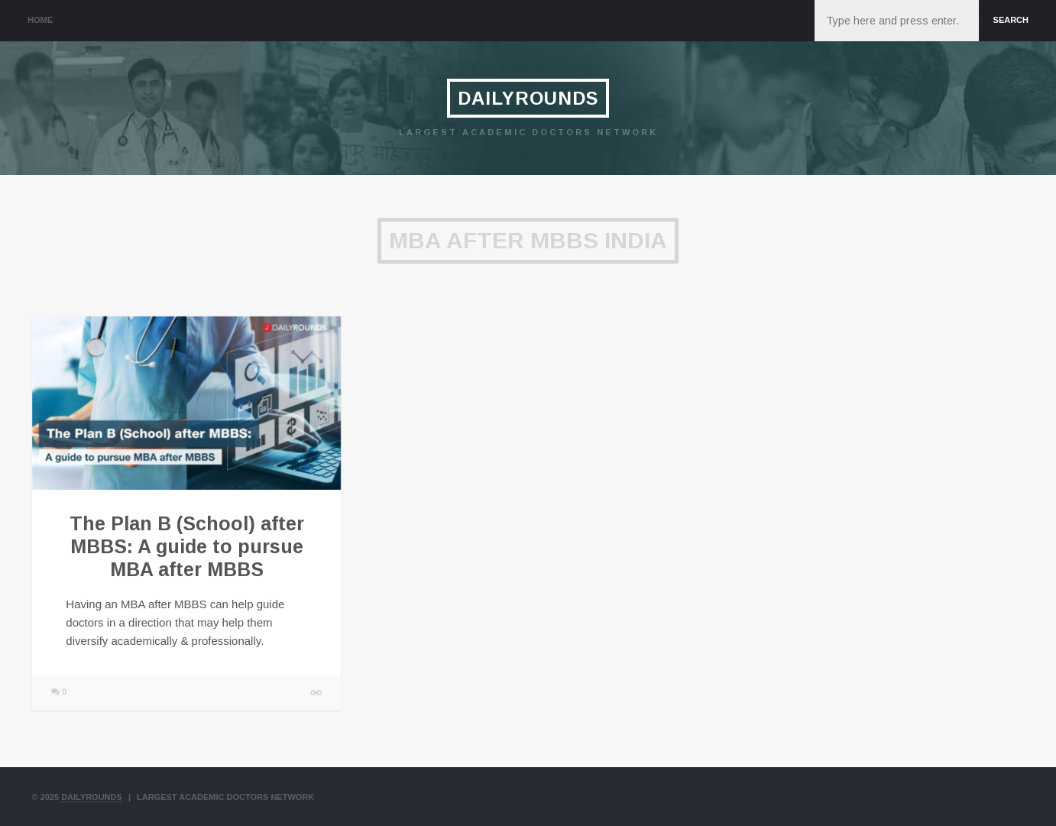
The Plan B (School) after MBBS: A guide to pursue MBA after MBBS (187, 546)
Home (40, 19)
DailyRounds (528, 98)
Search (1010, 19)
